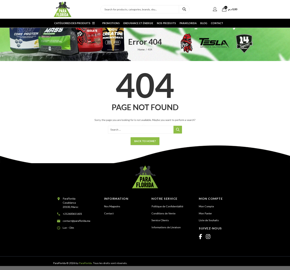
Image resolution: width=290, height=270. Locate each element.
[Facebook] (200, 237)
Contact (109, 213)
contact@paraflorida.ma (76, 220)
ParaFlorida (85, 263)
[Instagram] (208, 237)
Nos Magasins (112, 206)
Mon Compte (206, 206)
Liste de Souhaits (209, 220)
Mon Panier (205, 213)
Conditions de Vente (163, 213)
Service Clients (160, 220)
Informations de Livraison (166, 227)
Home (141, 49)
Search (184, 9)
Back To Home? (145, 141)
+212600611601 (72, 213)
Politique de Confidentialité (167, 206)
